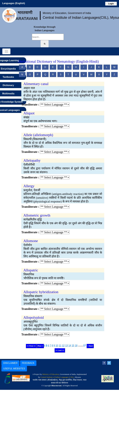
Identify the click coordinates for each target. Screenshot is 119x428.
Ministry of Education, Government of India (67, 13)
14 (69, 345)
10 (57, 345)
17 (84, 345)
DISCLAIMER (10, 363)
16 (76, 345)
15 (73, 345)
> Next (90, 346)
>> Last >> (60, 350)
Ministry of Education (50, 374)
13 (66, 345)
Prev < (40, 346)
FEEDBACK (28, 363)
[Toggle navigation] (6, 51)
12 (63, 345)
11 (60, 345)
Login (111, 3)
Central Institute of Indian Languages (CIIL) (57, 377)
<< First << (31, 346)
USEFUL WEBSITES (14, 368)
